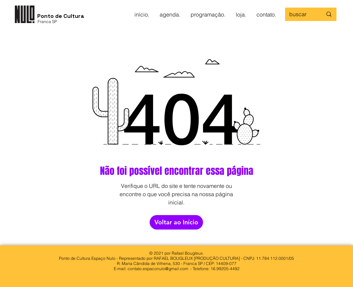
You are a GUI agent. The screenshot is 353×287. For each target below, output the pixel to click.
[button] (169, 14)
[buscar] (300, 14)
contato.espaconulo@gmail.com (158, 268)
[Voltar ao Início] (176, 222)
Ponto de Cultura (60, 16)
